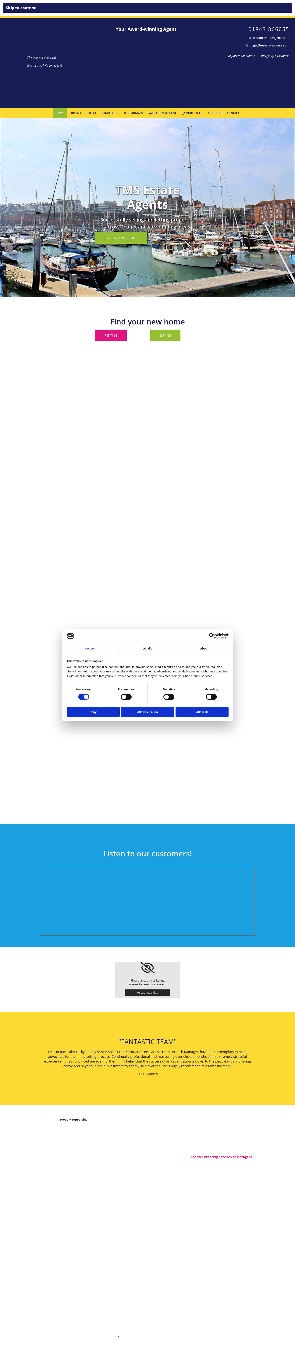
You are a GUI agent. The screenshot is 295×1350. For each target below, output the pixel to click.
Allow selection (147, 712)
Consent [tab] (91, 648)
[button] (121, 237)
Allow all (202, 712)
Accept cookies (147, 992)
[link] (147, 967)
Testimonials (133, 113)
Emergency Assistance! (274, 56)
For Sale (76, 113)
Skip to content (21, 7)
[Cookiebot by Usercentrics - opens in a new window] (212, 636)
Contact (232, 113)
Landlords (110, 113)
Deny (93, 712)
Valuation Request (162, 113)
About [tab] (204, 648)
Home (61, 113)
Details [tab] (147, 648)
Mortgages (191, 113)
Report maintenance (240, 56)
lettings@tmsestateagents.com (267, 45)
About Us (213, 113)
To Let (92, 113)
